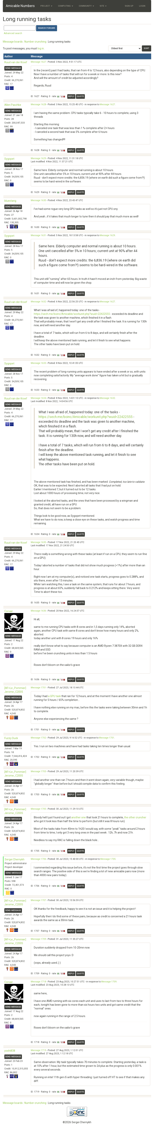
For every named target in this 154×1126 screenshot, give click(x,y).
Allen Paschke (12, 104)
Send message (13, 68)
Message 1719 (38, 1050)
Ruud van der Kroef (15, 62)
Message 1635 (38, 542)
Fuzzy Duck (11, 738)
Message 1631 (38, 235)
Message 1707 (38, 900)
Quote (80, 96)
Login (142, 6)
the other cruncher (135, 817)
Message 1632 (38, 301)
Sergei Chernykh (14, 859)
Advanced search (13, 33)
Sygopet (9, 158)
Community (86, 6)
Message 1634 (38, 398)
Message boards (13, 41)
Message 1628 (38, 104)
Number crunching (35, 41)
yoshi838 (9, 1050)
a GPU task (54, 696)
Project (46, 6)
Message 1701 (38, 687)
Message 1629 (38, 158)
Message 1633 (38, 363)
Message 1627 (38, 62)
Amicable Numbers (20, 6)
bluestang (10, 200)
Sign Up (129, 6)
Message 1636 (38, 610)
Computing (65, 6)
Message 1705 (38, 809)
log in (41, 48)
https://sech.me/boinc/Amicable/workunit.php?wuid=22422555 (72, 313)
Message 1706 (38, 859)
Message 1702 (38, 737)
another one (78, 817)
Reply (71, 96)
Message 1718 (38, 981)
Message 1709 (38, 939)
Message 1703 (38, 771)
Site (103, 6)
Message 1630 (38, 200)
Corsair (8, 611)
